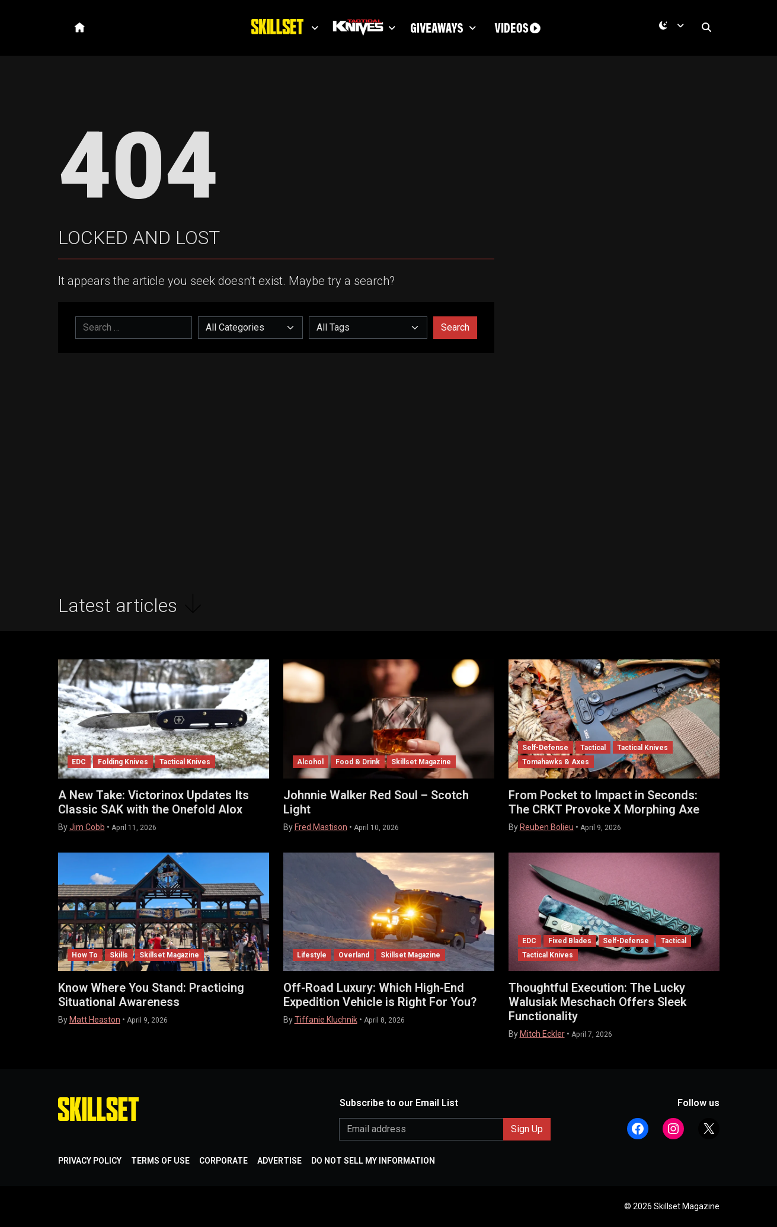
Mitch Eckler (542, 1034)
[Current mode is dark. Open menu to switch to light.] (673, 30)
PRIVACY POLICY (89, 1160)
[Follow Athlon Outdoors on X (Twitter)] (709, 1128)
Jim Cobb (87, 827)
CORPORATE (223, 1160)
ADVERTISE (279, 1160)
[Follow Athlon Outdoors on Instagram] (673, 1128)
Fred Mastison (321, 827)
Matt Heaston (94, 1019)
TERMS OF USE (160, 1160)
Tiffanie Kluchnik (326, 1019)
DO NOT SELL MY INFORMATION (373, 1160)
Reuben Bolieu (547, 827)
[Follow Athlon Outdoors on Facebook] (637, 1128)
